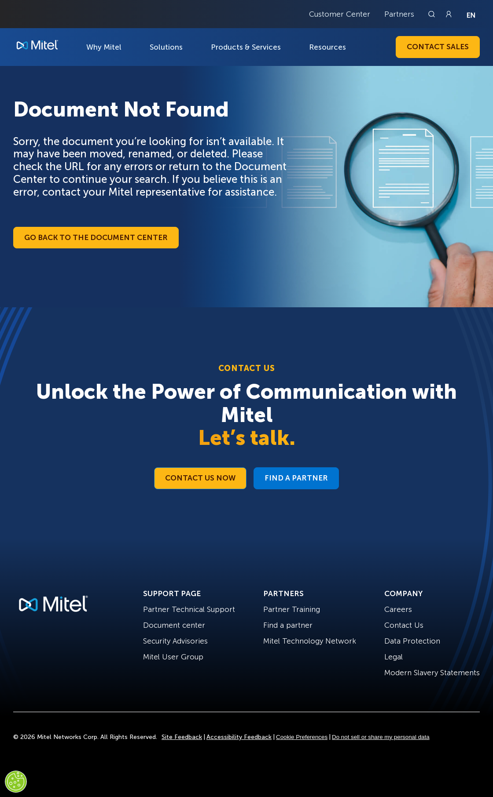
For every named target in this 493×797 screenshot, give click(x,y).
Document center (174, 625)
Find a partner (288, 625)
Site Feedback (182, 737)
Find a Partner (296, 477)
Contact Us (403, 625)
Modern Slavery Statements (432, 672)
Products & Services (246, 47)
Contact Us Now (200, 477)
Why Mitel (103, 47)
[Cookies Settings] (16, 782)
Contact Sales (438, 46)
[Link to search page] (432, 14)
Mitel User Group (173, 656)
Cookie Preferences (301, 737)
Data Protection (412, 641)
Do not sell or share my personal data (381, 737)
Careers (398, 609)
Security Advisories (175, 641)
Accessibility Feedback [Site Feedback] (239, 737)
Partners (399, 14)
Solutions (166, 47)
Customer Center (339, 14)
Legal (393, 656)
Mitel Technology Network (309, 641)
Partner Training (291, 609)
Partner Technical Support (189, 609)
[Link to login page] (448, 14)
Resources (327, 47)
